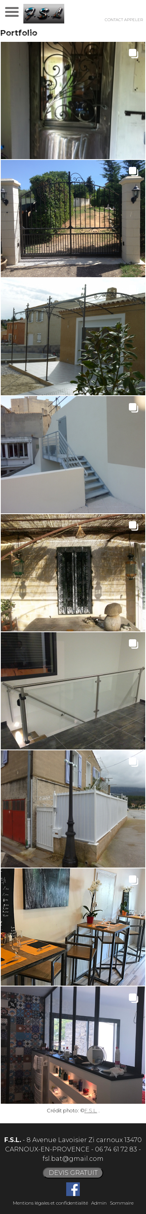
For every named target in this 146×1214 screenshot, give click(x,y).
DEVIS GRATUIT (73, 1172)
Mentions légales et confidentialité (50, 1203)
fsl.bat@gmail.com (73, 1158)
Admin (99, 1203)
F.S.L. (90, 1111)
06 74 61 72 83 (116, 1149)
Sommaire (122, 1203)
